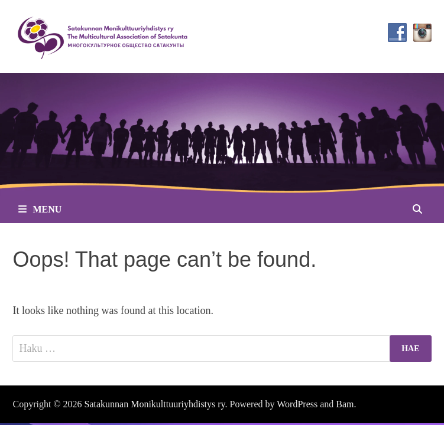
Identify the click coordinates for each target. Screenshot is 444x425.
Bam (345, 404)
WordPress (297, 404)
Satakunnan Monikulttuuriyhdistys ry (155, 404)
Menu (39, 209)
